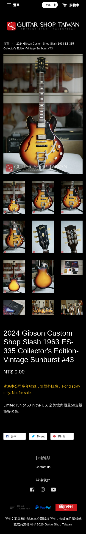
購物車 (70, 5)
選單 (13, 5)
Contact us (43, 467)
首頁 (6, 43)
